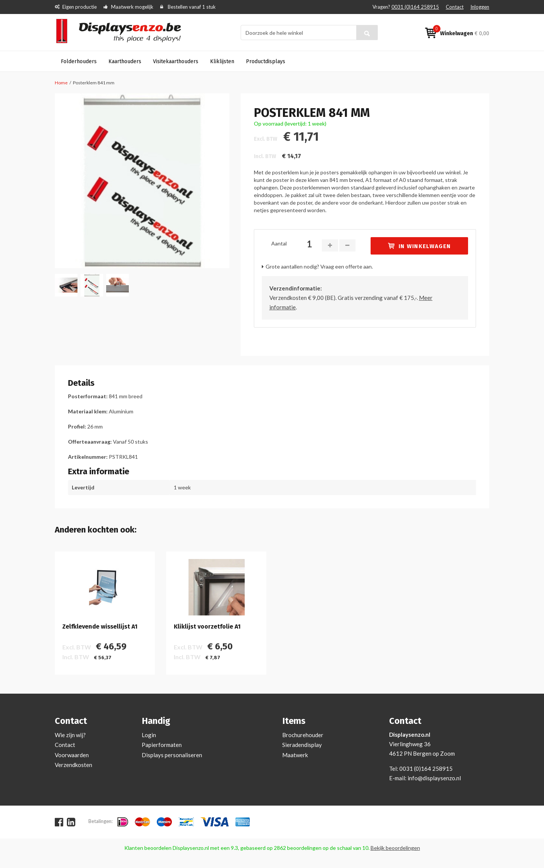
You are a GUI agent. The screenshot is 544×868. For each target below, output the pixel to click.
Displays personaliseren (172, 755)
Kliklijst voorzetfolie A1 (207, 626)
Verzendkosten (73, 764)
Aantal (279, 243)
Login (149, 734)
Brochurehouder (302, 734)
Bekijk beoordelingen (395, 848)
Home (61, 82)
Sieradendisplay (302, 744)
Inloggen (479, 7)
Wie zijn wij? (70, 734)
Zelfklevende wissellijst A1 (100, 626)
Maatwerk (295, 755)
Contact (455, 7)
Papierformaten (162, 744)
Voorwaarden (72, 755)
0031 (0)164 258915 (415, 7)
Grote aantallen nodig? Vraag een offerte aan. (319, 266)
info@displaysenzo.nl (434, 778)
